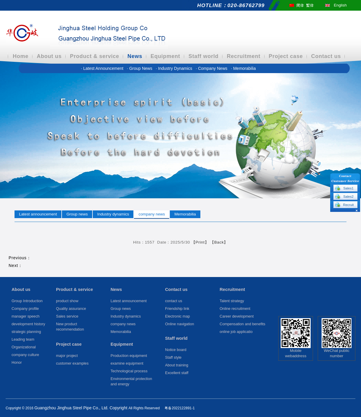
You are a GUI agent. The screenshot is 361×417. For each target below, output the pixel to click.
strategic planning (26, 332)
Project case (286, 56)
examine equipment (127, 363)
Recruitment (243, 56)
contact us (173, 301)
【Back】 (219, 242)
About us (49, 56)
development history (28, 324)
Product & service (94, 56)
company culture (25, 355)
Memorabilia (243, 68)
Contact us (326, 56)
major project (67, 356)
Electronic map (177, 316)
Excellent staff (177, 373)
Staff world (203, 56)
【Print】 (200, 242)
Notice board (175, 350)
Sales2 (348, 196)
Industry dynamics (175, 68)
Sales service (67, 316)
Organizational (24, 347)
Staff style (173, 357)
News (134, 56)
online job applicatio (236, 332)
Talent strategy (232, 301)
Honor (17, 362)
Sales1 (348, 188)
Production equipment (129, 356)
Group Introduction (27, 301)
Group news (140, 68)
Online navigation (179, 324)
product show (67, 301)
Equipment (165, 56)
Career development (237, 316)
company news (212, 68)
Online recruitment (235, 309)
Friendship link (177, 309)
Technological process (129, 371)
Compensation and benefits (242, 324)
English (340, 5)
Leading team (23, 339)
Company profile (25, 309)
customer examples (72, 363)
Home (20, 56)
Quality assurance (71, 309)
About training (176, 365)
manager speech (25, 316)
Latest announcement (102, 68)
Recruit (348, 205)
